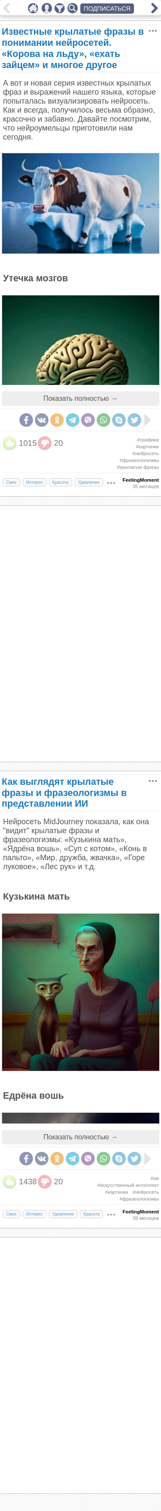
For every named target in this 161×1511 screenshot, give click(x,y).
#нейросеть (146, 453)
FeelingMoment (141, 480)
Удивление (89, 482)
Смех (11, 482)
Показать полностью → (80, 398)
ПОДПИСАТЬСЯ (107, 8)
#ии (155, 1178)
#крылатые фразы (138, 467)
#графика (148, 439)
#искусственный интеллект (128, 1185)
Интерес (34, 482)
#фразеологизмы (139, 460)
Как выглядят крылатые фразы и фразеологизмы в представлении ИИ (64, 792)
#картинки (147, 446)
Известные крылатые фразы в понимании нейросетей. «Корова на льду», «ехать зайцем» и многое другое (73, 48)
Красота (60, 482)
